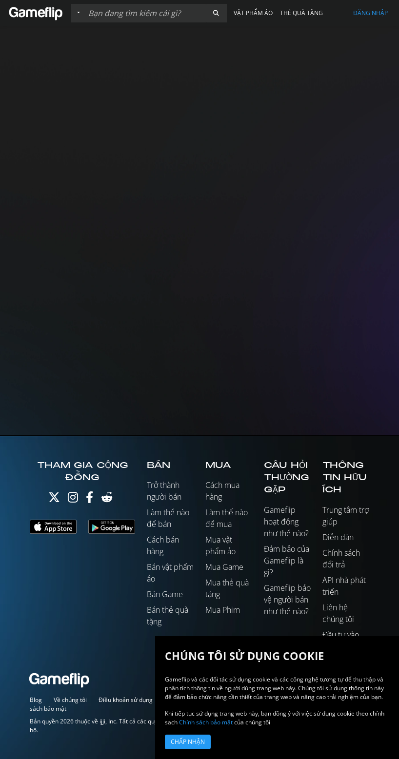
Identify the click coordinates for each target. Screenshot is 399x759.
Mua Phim (222, 609)
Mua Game (224, 567)
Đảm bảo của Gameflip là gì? (286, 561)
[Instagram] (73, 499)
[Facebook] (89, 499)
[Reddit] (107, 499)
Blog (36, 700)
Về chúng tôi (70, 700)
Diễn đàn (338, 537)
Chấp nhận (188, 742)
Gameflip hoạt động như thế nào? (286, 522)
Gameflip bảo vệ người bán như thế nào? (287, 600)
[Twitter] (54, 499)
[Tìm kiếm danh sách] (145, 13)
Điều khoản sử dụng (126, 700)
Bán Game (165, 594)
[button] (216, 13)
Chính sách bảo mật (206, 722)
